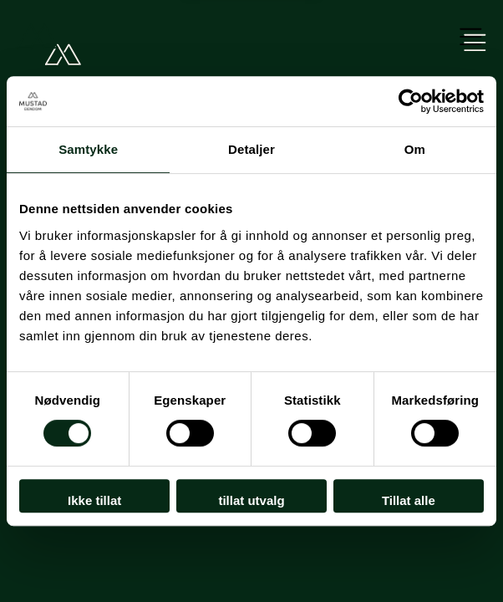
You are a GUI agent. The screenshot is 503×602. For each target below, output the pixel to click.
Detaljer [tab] (251, 149)
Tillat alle (408, 500)
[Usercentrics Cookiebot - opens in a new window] (411, 101)
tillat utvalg (251, 500)
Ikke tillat (94, 500)
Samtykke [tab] (88, 149)
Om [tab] (414, 149)
